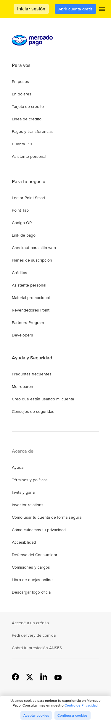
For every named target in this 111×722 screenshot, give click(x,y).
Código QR (22, 223)
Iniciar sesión (31, 8)
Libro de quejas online (32, 580)
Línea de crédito (26, 119)
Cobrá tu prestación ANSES (37, 648)
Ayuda (17, 467)
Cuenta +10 (22, 144)
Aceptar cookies (36, 715)
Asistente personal (29, 156)
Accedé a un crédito (30, 623)
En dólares (21, 94)
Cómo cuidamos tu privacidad (39, 530)
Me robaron (22, 386)
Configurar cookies (72, 715)
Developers (22, 335)
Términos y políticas (30, 480)
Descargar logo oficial (32, 592)
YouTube (58, 676)
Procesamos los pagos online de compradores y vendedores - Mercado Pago (13, 9)
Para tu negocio (28, 182)
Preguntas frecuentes (32, 374)
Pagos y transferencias (33, 131)
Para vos (21, 65)
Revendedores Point (30, 310)
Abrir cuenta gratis (75, 9)
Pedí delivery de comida (34, 635)
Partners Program (28, 322)
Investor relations (28, 505)
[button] (102, 10)
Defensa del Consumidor (34, 555)
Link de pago (24, 235)
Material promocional (31, 298)
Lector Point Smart (28, 198)
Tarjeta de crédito (28, 106)
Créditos (19, 273)
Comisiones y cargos (31, 567)
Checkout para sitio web (34, 248)
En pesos (20, 81)
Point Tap (20, 210)
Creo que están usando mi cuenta (43, 399)
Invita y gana (23, 492)
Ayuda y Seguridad (32, 358)
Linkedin (43, 676)
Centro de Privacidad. (82, 705)
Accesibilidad (24, 542)
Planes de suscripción (32, 260)
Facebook (15, 676)
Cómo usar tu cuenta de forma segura (46, 517)
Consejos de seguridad (33, 411)
